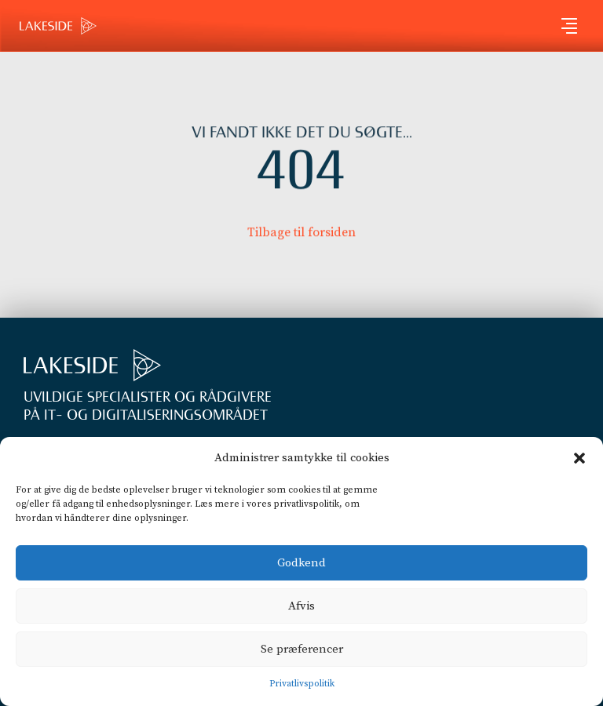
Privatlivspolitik (301, 684)
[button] (579, 458)
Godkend (301, 562)
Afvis (301, 606)
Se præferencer (302, 649)
